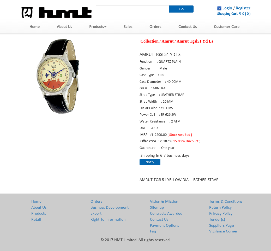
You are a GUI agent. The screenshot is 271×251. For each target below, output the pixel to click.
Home (34, 27)
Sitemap (157, 208)
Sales (128, 27)
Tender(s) (217, 220)
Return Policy (220, 208)
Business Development (110, 208)
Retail (36, 220)
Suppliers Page (221, 226)
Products (97, 27)
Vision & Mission (164, 202)
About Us (64, 27)
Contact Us (187, 27)
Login (227, 8)
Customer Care (226, 27)
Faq (153, 231)
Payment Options (164, 226)
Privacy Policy (220, 214)
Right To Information (108, 220)
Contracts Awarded (166, 214)
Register (243, 8)
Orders (155, 27)
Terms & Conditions (225, 202)
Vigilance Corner (223, 231)
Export (96, 214)
